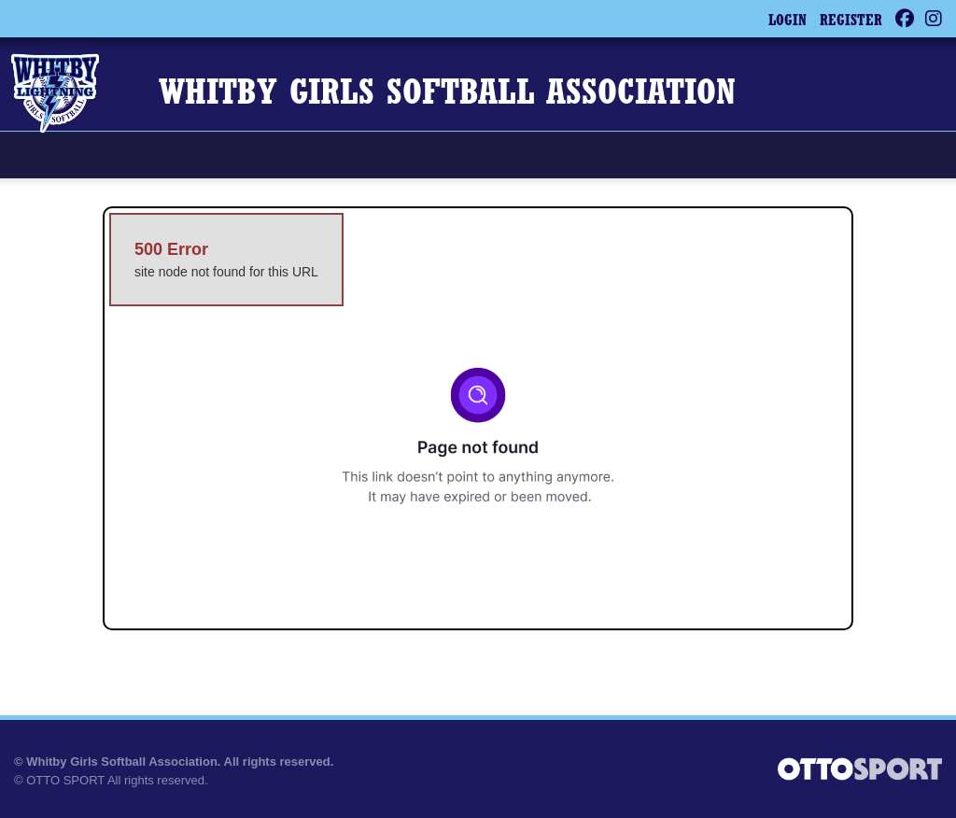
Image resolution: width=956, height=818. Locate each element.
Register (851, 21)
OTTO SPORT (65, 780)
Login (787, 21)
